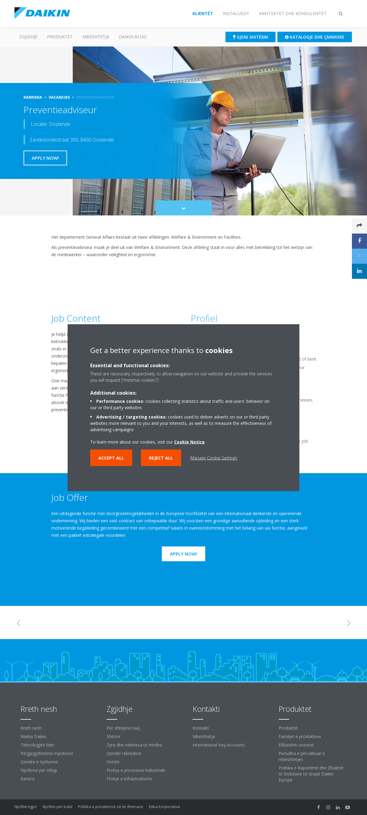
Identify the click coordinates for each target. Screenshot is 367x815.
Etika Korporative (164, 806)
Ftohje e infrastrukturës (129, 779)
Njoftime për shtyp (39, 770)
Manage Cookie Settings (213, 457)
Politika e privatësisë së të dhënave (110, 806)
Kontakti (201, 728)
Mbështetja (95, 37)
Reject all (161, 457)
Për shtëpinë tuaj (123, 728)
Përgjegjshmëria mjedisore (47, 753)
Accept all (111, 457)
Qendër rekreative (124, 753)
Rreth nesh (31, 728)
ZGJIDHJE (28, 37)
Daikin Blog (132, 37)
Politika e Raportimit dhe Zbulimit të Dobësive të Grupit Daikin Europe (311, 774)
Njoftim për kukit (57, 806)
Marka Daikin (33, 736)
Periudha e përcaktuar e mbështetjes (302, 756)
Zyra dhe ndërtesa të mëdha (134, 745)
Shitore (113, 736)
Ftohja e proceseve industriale (136, 770)
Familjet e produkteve (300, 736)
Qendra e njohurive (39, 762)
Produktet (60, 37)
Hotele (113, 762)
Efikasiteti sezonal (296, 745)
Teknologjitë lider (37, 745)
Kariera (27, 779)
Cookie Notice (189, 441)
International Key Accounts (219, 745)
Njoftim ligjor (25, 806)
